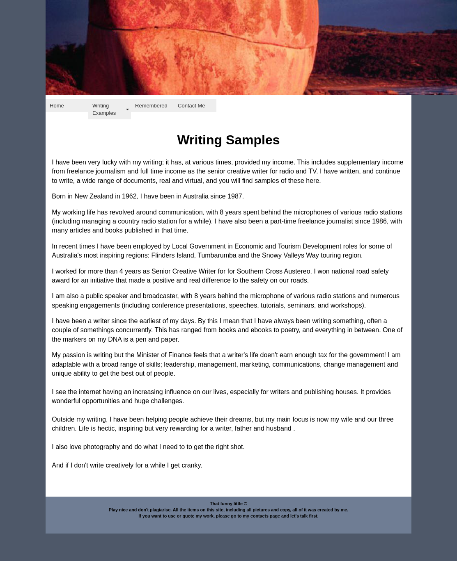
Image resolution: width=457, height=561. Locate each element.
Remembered (151, 106)
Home (57, 106)
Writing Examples (104, 109)
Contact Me (191, 106)
